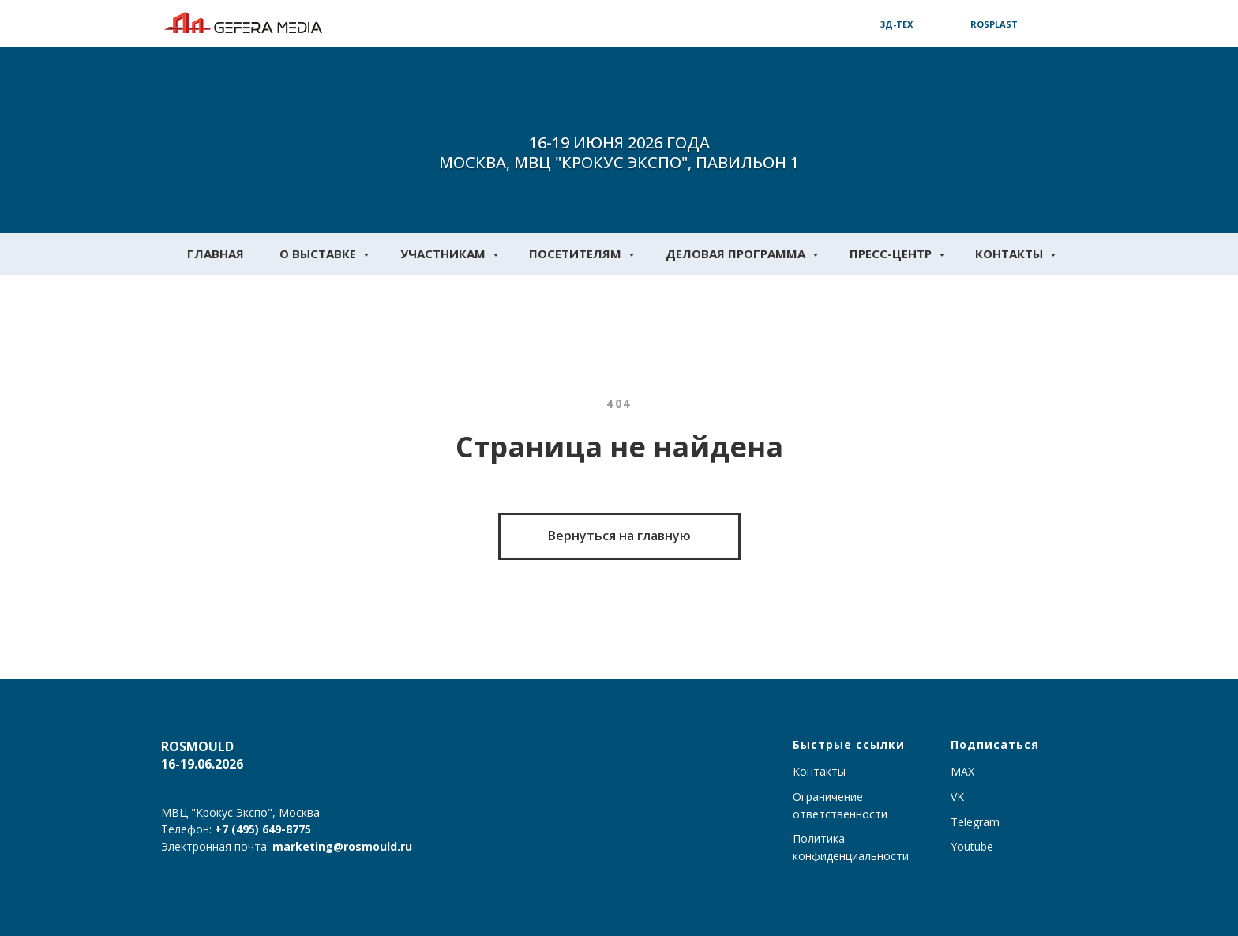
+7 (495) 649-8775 (263, 828)
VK (957, 796)
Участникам (444, 253)
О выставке (319, 253)
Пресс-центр (892, 253)
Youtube (972, 846)
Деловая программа (737, 253)
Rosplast (994, 24)
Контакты (1010, 253)
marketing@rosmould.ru (342, 846)
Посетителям (577, 253)
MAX (962, 771)
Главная (215, 253)
